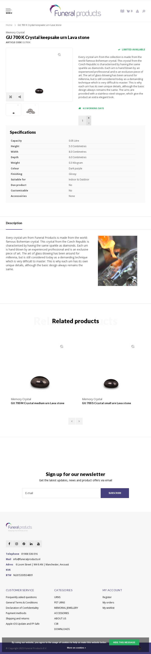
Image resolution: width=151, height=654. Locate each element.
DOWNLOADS (62, 629)
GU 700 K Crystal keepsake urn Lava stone (40, 24)
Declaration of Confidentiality (22, 607)
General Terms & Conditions (22, 602)
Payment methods (16, 613)
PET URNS (59, 602)
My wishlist (108, 607)
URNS (57, 597)
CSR (56, 623)
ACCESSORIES (61, 613)
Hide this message (124, 642)
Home (9, 24)
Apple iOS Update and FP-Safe (23, 623)
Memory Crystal (15, 32)
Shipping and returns (17, 618)
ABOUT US (60, 618)
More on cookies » (76, 648)
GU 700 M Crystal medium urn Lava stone (37, 403)
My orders (108, 602)
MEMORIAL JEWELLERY (66, 607)
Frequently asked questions (21, 597)
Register (107, 597)
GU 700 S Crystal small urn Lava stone (106, 403)
